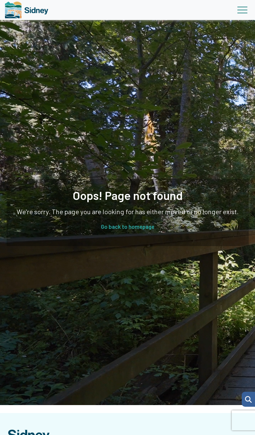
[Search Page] (248, 398)
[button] (248, 399)
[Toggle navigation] (242, 10)
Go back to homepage (127, 226)
